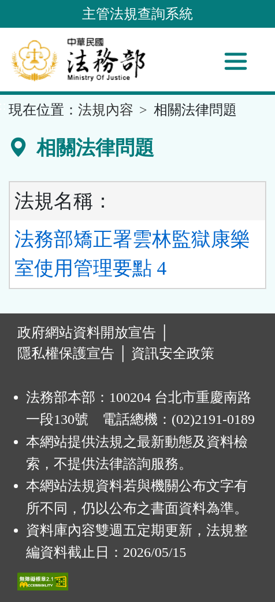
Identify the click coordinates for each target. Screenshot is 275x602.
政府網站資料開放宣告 (86, 332)
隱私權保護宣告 (65, 353)
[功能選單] (236, 61)
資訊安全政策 (172, 353)
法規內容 (105, 109)
